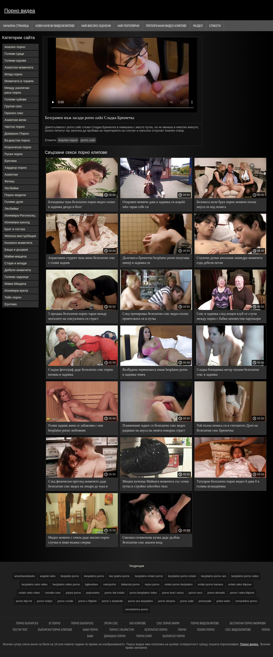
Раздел (198, 25)
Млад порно (13, 74)
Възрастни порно (17, 140)
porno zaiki (88, 140)
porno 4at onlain (115, 592)
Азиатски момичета (18, 67)
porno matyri (44, 601)
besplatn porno (70, 576)
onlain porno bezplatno (178, 584)
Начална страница (16, 25)
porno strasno (166, 601)
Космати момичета (18, 242)
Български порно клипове (55, 630)
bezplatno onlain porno (149, 576)
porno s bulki (65, 601)
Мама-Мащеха (15, 283)
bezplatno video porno (66, 584)
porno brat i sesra (173, 592)
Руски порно (13, 154)
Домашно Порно (16, 133)
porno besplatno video (143, 592)
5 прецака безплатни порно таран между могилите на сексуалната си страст (77, 316)
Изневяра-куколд (17, 222)
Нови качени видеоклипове (55, 25)
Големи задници (16, 277)
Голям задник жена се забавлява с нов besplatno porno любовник (75, 428)
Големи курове (15, 60)
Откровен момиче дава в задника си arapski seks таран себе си (153, 204)
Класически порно (17, 147)
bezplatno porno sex (213, 576)
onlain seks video (29, 592)
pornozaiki (205, 601)
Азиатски (11, 174)
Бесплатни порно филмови (248, 623)
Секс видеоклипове (238, 630)
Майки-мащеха (15, 256)
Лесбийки (11, 188)
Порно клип (144, 636)
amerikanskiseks (25, 576)
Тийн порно (12, 297)
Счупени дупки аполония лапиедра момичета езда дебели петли (229, 260)
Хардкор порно (15, 167)
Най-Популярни (128, 25)
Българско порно (174, 636)
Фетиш (9, 181)
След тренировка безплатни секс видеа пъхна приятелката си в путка (155, 316)
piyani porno (73, 592)
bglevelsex (91, 584)
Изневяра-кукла (16, 290)
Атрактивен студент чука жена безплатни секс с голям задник (81, 260)
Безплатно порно (156, 630)
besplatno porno (94, 576)
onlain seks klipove (239, 584)
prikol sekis (223, 601)
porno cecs (195, 592)
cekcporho (109, 584)
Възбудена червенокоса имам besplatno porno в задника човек (154, 372)
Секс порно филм (168, 623)
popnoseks (93, 592)
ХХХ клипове (137, 623)
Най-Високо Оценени (96, 25)
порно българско (27, 623)
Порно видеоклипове (205, 623)
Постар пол (20, 630)
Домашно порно (115, 636)
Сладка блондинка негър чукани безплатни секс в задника (228, 372)
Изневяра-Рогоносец (19, 215)
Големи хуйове (15, 99)
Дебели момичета (17, 270)
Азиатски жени (15, 120)
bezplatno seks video (34, 584)
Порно (182, 630)
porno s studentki (112, 601)
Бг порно (54, 623)
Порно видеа (19, 10)
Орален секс (13, 113)
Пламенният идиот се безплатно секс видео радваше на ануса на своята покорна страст (153, 428)
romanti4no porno (246, 601)
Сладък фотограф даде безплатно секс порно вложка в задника (80, 372)
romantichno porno (136, 609)
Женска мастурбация (20, 236)
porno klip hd (24, 601)
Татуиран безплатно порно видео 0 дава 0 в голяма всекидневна (228, 484)
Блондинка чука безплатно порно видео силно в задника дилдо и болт (81, 204)
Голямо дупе (13, 201)
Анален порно (14, 47)
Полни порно (206, 630)
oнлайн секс (53, 592)
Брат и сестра (14, 229)
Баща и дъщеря (16, 249)
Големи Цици (14, 53)
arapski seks (47, 576)
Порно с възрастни (121, 630)
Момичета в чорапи (18, 81)
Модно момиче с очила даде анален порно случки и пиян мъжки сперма (78, 540)
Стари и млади (15, 263)
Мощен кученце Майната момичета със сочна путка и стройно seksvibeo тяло (155, 484)
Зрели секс (111, 623)
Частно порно (14, 126)
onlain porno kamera (210, 584)
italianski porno (130, 584)
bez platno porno (119, 576)
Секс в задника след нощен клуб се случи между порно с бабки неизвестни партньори (229, 316)
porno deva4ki (216, 592)
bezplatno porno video (244, 576)
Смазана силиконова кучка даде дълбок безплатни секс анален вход (151, 540)
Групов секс (13, 106)
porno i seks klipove (242, 592)
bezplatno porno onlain (182, 576)
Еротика (10, 161)
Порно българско (82, 623)
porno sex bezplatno (140, 601)
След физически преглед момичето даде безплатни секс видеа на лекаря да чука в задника (78, 485)
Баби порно (91, 630)
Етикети (215, 25)
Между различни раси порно (16, 90)
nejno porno (152, 584)
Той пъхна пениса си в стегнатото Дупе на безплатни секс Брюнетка (227, 428)
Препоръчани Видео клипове (166, 25)
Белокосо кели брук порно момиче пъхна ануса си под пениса (226, 204)
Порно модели (15, 195)
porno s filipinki (87, 601)
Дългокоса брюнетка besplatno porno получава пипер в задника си (155, 260)
